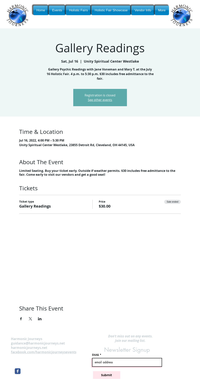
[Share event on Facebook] (21, 318)
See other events (100, 100)
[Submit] (106, 375)
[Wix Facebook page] (18, 371)
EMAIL (95, 355)
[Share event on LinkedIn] (40, 318)
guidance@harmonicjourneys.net (38, 343)
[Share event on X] (30, 318)
